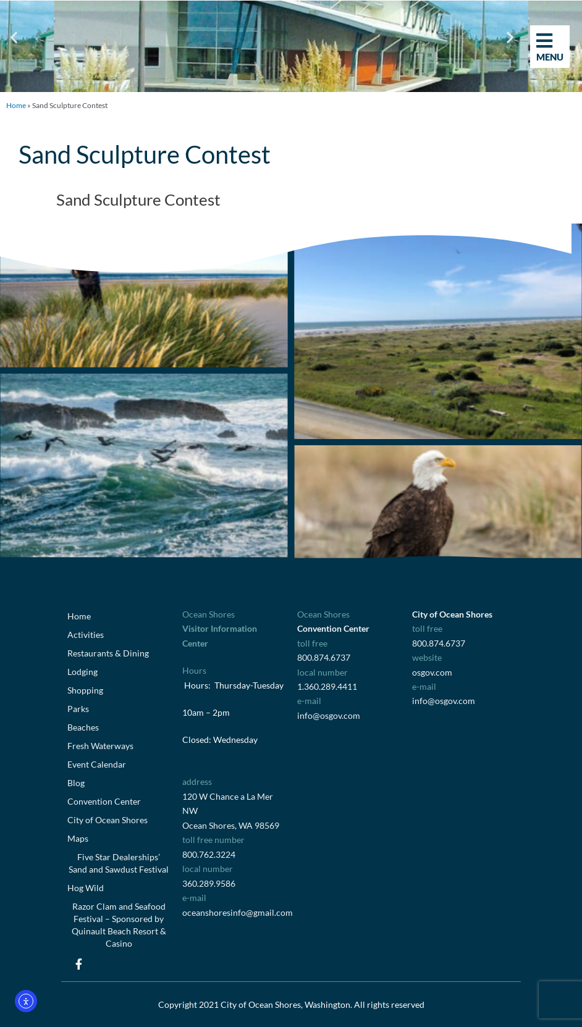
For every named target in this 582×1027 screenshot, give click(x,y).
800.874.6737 (323, 657)
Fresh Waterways (100, 745)
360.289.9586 (208, 883)
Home (16, 105)
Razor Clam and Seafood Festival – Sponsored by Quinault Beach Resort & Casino (119, 925)
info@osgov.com (328, 715)
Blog (76, 783)
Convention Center (104, 801)
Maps (77, 838)
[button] (14, 37)
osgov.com (432, 672)
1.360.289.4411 (327, 686)
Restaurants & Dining (108, 653)
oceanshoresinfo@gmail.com (237, 912)
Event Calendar (96, 764)
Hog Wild (85, 887)
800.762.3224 (208, 854)
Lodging (82, 671)
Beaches (83, 727)
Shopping (85, 690)
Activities (85, 634)
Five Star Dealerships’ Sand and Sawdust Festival (119, 863)
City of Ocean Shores (107, 820)
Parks (78, 708)
